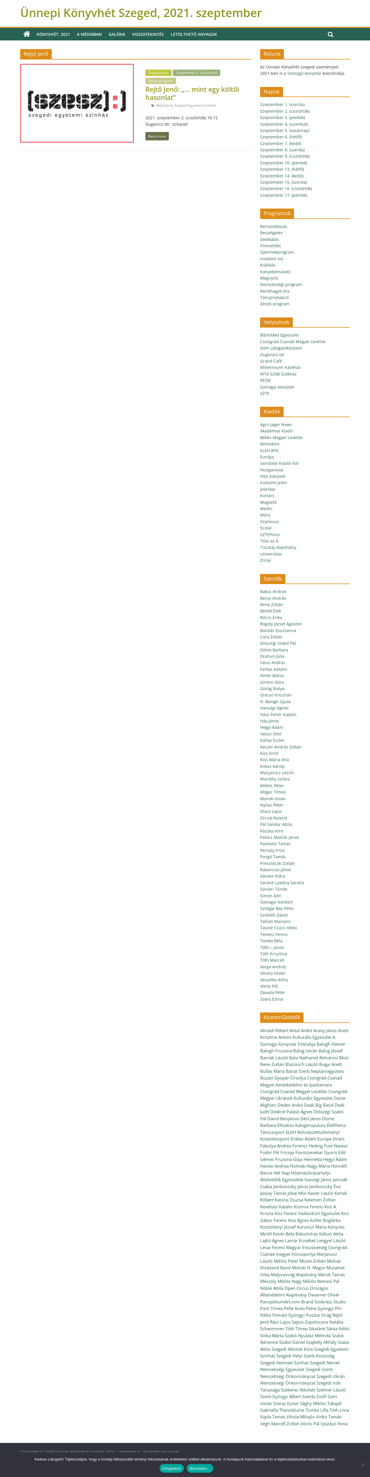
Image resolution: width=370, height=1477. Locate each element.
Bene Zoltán (271, 604)
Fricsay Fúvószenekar (301, 1152)
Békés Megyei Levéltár (281, 437)
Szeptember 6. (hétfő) (281, 137)
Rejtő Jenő (164, 105)
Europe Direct (331, 1139)
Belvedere (270, 444)
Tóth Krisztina (273, 953)
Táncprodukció (274, 297)
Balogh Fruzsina (276, 1051)
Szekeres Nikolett (298, 1390)
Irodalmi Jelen (273, 482)
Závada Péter (272, 992)
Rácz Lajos (280, 1322)
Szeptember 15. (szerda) (283, 182)
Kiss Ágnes (298, 1220)
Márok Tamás (331, 1274)
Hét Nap (281, 1173)
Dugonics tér (158, 72)
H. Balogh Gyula (275, 701)
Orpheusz (269, 521)
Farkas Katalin (273, 669)
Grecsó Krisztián (276, 695)
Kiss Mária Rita (274, 759)
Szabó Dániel (292, 1342)
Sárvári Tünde (273, 889)
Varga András (273, 966)
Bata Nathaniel (303, 1057)
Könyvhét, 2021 (53, 34)
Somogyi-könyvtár (304, 73)
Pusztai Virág (318, 1315)
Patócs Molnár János (279, 837)
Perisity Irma (272, 850)
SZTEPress (270, 534)
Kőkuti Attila (331, 1234)
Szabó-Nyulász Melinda (308, 1335)
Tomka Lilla (317, 1410)
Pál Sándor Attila (276, 824)
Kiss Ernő (269, 753)
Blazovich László (301, 1064)
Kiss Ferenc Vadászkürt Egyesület (307, 1213)
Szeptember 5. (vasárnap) (285, 130)
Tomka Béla (271, 940)
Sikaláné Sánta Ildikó (329, 1328)
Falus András (272, 662)
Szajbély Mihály (321, 1342)
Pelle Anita (294, 1308)
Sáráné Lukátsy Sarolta (282, 882)
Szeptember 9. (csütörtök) (285, 156)
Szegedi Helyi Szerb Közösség (305, 1356)
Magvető (268, 502)
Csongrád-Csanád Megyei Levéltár (293, 341)
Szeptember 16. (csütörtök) (286, 188)
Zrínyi (265, 560)
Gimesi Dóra (272, 682)
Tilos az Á (269, 541)
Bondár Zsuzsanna (278, 630)
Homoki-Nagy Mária (310, 1166)
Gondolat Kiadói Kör (279, 463)
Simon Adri (271, 895)
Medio (266, 508)
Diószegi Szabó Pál (278, 643)
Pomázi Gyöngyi (288, 1315)
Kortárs (267, 495)
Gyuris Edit (335, 1152)
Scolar (266, 528)
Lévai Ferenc (272, 1247)
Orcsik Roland (273, 818)
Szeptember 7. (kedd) (280, 143)
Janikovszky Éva (325, 1186)
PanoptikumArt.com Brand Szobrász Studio (303, 1302)
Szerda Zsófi (314, 1396)
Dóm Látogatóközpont (281, 348)
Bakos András (273, 591)
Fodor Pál (269, 1152)
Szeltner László (331, 1390)
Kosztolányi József (278, 1227)
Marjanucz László (277, 772)
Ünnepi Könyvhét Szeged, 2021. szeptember (141, 13)
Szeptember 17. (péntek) (283, 195)
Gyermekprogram (277, 252)
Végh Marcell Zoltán (279, 1423)
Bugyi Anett (330, 1064)
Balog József (331, 1051)
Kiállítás (267, 265)
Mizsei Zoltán (312, 1261)
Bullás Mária (272, 1071)
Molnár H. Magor (308, 1267)
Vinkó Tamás (328, 1417)
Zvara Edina (271, 999)
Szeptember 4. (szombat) (284, 124)
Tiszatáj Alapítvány (278, 547)
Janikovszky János (290, 1186)
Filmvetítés (270, 245)
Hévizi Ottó (270, 734)
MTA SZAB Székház (278, 374)
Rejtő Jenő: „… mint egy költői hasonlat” (192, 93)
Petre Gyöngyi (320, 1308)
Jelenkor (268, 489)
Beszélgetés (271, 232)
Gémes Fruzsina (276, 1159)
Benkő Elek (270, 611)
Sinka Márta (272, 1335)
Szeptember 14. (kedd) (282, 176)
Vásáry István (273, 973)
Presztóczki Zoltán (277, 863)
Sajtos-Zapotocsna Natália (317, 1322)
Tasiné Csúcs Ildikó (278, 927)
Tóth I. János (272, 947)
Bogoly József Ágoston (281, 624)
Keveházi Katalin (276, 1207)
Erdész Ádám (303, 1139)
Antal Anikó (301, 1030)
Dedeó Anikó (290, 1105)
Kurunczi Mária (312, 1227)
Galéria (117, 34)
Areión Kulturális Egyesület (304, 1037)
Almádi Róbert (274, 1030)
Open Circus (296, 1288)
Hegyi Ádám (271, 727)
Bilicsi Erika (271, 617)
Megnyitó (269, 278)
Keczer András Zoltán (280, 747)
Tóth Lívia (339, 1410)
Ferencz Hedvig (307, 1146)
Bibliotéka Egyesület (279, 335)
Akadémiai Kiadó (276, 431)
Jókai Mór (297, 1193)
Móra (265, 515)
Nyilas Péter (271, 805)
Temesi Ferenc (274, 934)
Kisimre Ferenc (308, 1207)
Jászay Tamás (273, 1193)
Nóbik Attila (271, 1288)
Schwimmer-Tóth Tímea (284, 1328)
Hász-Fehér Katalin (278, 714)
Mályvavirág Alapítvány (294, 1274)
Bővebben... (200, 1468)
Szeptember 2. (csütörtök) (196, 72)
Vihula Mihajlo (300, 1417)
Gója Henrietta (307, 1159)
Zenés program (160, 80)
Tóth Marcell (272, 960)
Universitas (271, 554)
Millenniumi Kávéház (280, 367)
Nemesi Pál (328, 1281)
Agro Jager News (276, 424)
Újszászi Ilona (334, 1423)
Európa (267, 457)
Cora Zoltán (271, 637)
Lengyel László (331, 1240)
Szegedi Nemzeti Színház (284, 1362)
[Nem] (363, 1464)
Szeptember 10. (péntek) (283, 163)
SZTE (264, 393)
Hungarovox (271, 470)
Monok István (273, 798)
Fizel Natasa (335, 1146)
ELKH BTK (269, 450)
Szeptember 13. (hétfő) (282, 169)
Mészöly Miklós (275, 1281)
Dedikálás (269, 239)
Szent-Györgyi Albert (280, 1396)
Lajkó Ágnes (272, 1240)
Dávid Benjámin (283, 1118)
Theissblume (291, 1410)
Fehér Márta (272, 675)
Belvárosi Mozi (334, 1057)
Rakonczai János (275, 869)
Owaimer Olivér (324, 1295)
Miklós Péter (272, 785)
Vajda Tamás (272, 1417)
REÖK (265, 380)
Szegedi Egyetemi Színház (195, 105)
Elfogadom (171, 1468)
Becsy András (273, 598)
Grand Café (271, 361)
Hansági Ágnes (274, 708)
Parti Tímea (271, 1308)
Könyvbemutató (275, 271)
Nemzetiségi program (281, 284)
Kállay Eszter (272, 740)
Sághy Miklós (313, 1403)
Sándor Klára (272, 876)
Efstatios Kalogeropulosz (301, 1125)
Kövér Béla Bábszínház (295, 1234)
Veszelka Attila (274, 979)
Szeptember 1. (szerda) (282, 104)
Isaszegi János (318, 1179)
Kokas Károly (272, 766)
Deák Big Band (318, 1105)
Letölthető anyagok (194, 34)
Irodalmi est (271, 258)
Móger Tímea (273, 792)
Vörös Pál (269, 986)
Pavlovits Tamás (275, 843)
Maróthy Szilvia (275, 779)
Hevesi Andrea (274, 1166)
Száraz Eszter (286, 1403)
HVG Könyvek (272, 476)
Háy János (269, 721)
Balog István (305, 1051)
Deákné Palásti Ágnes (291, 1111)
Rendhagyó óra (274, 291)
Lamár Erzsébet (300, 1240)
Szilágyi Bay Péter (277, 908)
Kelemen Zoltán (320, 1200)
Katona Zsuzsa (289, 1200)
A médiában (89, 34)
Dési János (310, 1118)
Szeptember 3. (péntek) (282, 117)
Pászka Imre (271, 831)
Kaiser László (320, 1193)
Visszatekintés (148, 34)
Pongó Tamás (273, 856)
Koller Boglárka (325, 1220)
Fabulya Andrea (275, 1146)
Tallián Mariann (275, 921)
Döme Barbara (274, 650)
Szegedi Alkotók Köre (292, 1349)
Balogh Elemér (331, 1044)
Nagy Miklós (304, 1281)
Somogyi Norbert (276, 902)
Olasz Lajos (271, 811)
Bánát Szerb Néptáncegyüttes (315, 1071)
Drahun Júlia (272, 656)
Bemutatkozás (273, 226)
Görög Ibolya (272, 688)
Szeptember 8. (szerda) (282, 150)
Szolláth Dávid (274, 915)
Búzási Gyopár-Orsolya (283, 1078)
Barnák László (274, 1057)
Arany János (325, 1030)
